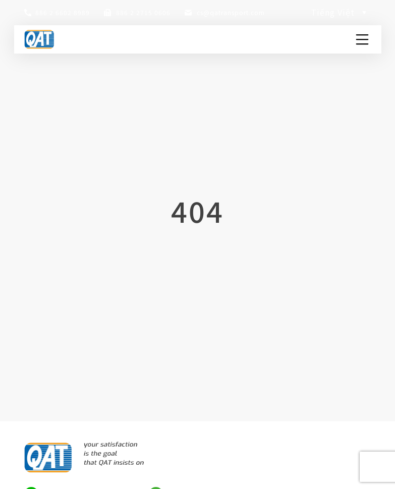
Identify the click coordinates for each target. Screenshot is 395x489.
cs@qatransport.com (231, 12)
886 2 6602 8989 (62, 12)
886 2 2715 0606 (143, 12)
